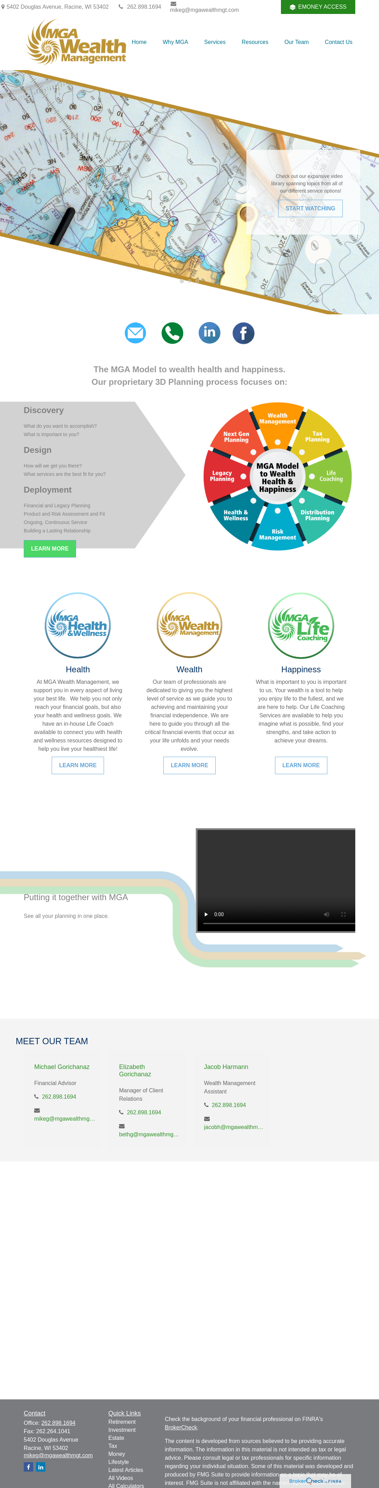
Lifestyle (119, 1462)
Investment (122, 1430)
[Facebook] (266, 7)
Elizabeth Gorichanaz (135, 1070)
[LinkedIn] (247, 7)
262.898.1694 (139, 7)
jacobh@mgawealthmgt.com (234, 1127)
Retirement (122, 1422)
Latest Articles (126, 1470)
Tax (113, 1446)
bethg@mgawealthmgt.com (149, 1134)
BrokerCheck (181, 1427)
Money (117, 1454)
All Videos (121, 1478)
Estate (116, 1438)
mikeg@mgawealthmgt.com (204, 7)
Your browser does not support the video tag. (283, 880)
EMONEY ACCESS (318, 7)
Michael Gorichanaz (62, 1066)
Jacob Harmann (226, 1066)
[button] (139, 42)
